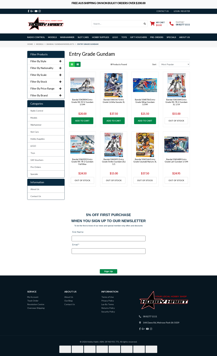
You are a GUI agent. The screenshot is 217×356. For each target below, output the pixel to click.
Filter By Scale (46, 74)
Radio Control (36, 110)
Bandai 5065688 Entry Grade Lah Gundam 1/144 (176, 160)
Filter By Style (46, 61)
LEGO (33, 146)
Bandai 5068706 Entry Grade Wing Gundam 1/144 (145, 102)
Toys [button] (124, 37)
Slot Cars (34, 132)
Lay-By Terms (107, 304)
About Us (184, 37)
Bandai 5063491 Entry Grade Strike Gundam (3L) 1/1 (114, 161)
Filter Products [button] (39, 54)
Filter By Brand (46, 95)
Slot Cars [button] (83, 37)
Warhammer (67, 37)
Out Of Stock (176, 120)
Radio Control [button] (36, 37)
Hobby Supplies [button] (100, 37)
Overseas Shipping (36, 308)
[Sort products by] (174, 64)
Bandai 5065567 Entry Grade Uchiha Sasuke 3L (114, 100)
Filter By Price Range (46, 88)
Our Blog (68, 300)
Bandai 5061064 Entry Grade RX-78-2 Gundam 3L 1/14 (176, 102)
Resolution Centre (35, 304)
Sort (154, 64)
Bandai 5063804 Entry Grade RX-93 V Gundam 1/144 (82, 102)
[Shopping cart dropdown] (157, 23)
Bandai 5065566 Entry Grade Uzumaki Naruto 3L (145, 160)
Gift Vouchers (138, 37)
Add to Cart (82, 120)
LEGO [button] (115, 37)
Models (33, 117)
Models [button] (52, 37)
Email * (75, 244)
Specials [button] (171, 37)
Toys (32, 153)
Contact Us (35, 196)
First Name (78, 232)
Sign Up (108, 271)
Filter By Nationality (46, 68)
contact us (162, 11)
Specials (34, 174)
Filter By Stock (46, 81)
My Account (32, 297)
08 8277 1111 (183, 24)
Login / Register (182, 11)
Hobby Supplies (37, 139)
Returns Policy (108, 308)
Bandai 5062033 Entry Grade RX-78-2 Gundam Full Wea (82, 161)
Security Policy (108, 311)
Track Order (32, 300)
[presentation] (94, 262)
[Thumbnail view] (72, 64)
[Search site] (145, 23)
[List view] (78, 64)
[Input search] (117, 23)
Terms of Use (107, 297)
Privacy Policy (107, 300)
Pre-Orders (156, 37)
